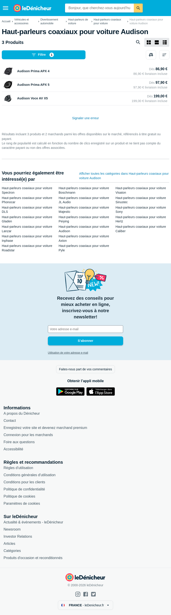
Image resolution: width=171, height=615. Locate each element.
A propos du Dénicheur (22, 413)
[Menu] (5, 8)
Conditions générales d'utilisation (29, 475)
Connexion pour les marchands (28, 435)
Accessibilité (13, 449)
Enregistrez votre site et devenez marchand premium (45, 428)
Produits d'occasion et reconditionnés (33, 558)
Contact (10, 420)
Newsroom (12, 529)
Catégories (12, 551)
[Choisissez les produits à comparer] (151, 54)
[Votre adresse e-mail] (85, 329)
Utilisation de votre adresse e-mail (68, 352)
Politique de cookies (19, 496)
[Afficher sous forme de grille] (149, 42)
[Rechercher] (138, 8)
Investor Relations (18, 536)
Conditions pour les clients (24, 482)
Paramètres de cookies (22, 503)
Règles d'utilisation (18, 468)
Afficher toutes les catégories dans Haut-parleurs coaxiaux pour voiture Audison (124, 176)
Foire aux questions (19, 442)
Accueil (6, 21)
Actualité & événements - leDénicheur (33, 522)
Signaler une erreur (85, 118)
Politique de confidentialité (24, 489)
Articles (9, 543)
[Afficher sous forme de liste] (157, 42)
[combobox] (99, 8)
